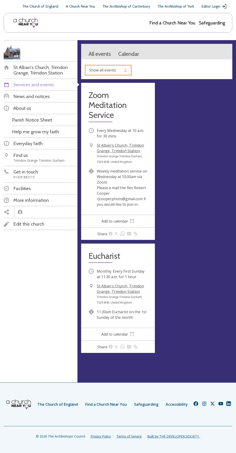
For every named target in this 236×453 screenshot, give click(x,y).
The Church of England (40, 6)
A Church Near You (80, 6)
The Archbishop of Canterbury (126, 6)
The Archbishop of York (175, 6)
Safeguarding (212, 23)
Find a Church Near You (172, 23)
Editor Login (214, 6)
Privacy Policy (101, 436)
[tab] (118, 221)
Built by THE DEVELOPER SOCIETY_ (173, 436)
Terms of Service (129, 436)
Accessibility (177, 404)
